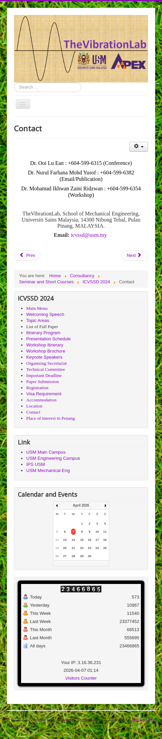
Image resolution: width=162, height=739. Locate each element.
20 (64, 548)
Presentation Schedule (48, 338)
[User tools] (138, 147)
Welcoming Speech (45, 314)
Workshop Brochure (45, 351)
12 (57, 540)
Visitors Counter (81, 678)
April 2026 (81, 505)
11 (105, 531)
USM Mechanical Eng (48, 470)
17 (97, 540)
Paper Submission (42, 381)
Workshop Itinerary (44, 344)
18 (105, 540)
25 (105, 548)
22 (81, 548)
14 (73, 540)
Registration (37, 387)
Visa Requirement (43, 393)
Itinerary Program (43, 332)
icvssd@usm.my (89, 235)
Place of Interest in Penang (50, 418)
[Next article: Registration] (135, 255)
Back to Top (143, 719)
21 (73, 548)
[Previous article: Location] (27, 255)
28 (73, 556)
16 (89, 540)
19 (57, 548)
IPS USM (35, 464)
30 (89, 556)
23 (89, 548)
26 (57, 556)
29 (81, 556)
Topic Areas (37, 320)
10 (97, 531)
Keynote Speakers (44, 357)
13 (64, 540)
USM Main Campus (46, 452)
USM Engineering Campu (52, 458)
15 (81, 540)
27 (64, 556)
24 (97, 548)
